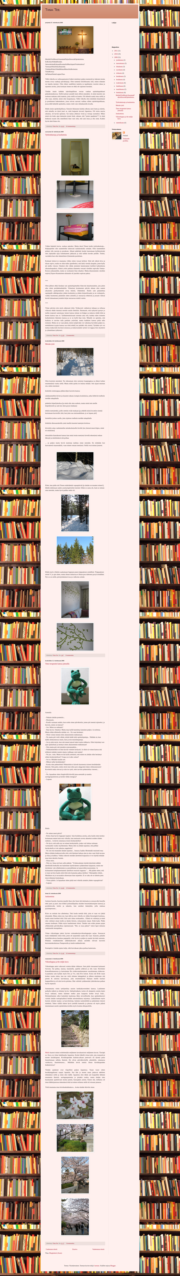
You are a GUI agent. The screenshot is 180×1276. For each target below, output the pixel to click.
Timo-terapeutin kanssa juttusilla (57, 664)
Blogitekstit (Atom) (55, 1253)
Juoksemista (49, 896)
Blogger (112, 1266)
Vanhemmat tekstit (98, 1249)
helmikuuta (120, 92)
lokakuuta (119, 66)
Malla (47, 1052)
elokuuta (119, 73)
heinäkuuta (120, 76)
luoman (96, 1266)
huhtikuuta (119, 86)
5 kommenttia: (69, 655)
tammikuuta (120, 123)
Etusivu (74, 1249)
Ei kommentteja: (71, 126)
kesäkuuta (119, 79)
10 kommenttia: (71, 888)
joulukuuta (119, 60)
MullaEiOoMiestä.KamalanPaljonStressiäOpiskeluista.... (125, 97)
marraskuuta (120, 63)
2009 (116, 57)
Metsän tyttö (49, 344)
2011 (116, 51)
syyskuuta (119, 70)
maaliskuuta (120, 89)
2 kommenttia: (70, 335)
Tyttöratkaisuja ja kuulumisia (56, 135)
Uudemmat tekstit (51, 1249)
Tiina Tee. (52, 9)
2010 (116, 54)
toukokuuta (120, 83)
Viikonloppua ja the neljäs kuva (57, 962)
